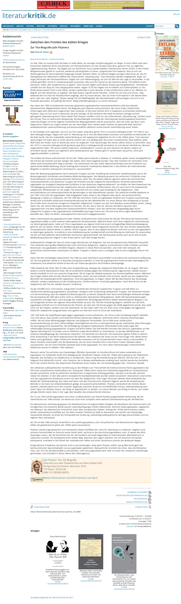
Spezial (30, 26)
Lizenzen (130, 526)
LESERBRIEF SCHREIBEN (139, 492)
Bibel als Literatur (14, 344)
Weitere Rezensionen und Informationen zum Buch (70, 477)
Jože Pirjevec (49, 460)
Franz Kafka (8, 318)
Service (64, 26)
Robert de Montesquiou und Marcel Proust (13, 276)
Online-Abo (7, 79)
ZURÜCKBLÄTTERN (39, 37)
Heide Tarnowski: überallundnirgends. (11, 235)
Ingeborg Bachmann (11, 190)
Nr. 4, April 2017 (35, 30)
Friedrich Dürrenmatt (11, 159)
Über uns (88, 26)
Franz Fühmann (17, 179)
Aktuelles (8, 26)
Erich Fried (7, 174)
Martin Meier (42, 52)
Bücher (41, 26)
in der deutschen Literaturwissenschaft (12, 355)
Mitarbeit (75, 26)
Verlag (176, 14)
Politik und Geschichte (54, 30)
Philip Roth (20, 143)
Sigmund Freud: (14, 338)
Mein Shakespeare (10, 153)
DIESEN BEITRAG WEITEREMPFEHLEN (133, 495)
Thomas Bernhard (10, 167)
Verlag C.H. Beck (167, 76)
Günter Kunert (9, 143)
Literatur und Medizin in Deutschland (13, 284)
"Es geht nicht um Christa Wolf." (12, 255)
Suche (149, 26)
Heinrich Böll (8, 146)
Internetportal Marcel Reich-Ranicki (11, 198)
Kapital (6, 55)
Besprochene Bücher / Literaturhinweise (47, 59)
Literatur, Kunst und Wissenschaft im (13, 327)
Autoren (52, 26)
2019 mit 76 (7, 250)
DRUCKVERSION (142, 498)
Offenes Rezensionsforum (14, 60)
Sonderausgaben (10, 136)
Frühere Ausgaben (18, 30)
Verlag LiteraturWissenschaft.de (57, 582)
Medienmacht (9, 46)
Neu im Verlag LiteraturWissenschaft (167, 127)
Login (99, 26)
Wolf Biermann (14, 151)
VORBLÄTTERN (144, 37)
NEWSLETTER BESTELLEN (138, 502)
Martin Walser (11, 148)
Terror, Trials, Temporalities (11, 297)
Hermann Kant (9, 156)
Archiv (20, 26)
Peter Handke (18, 184)
